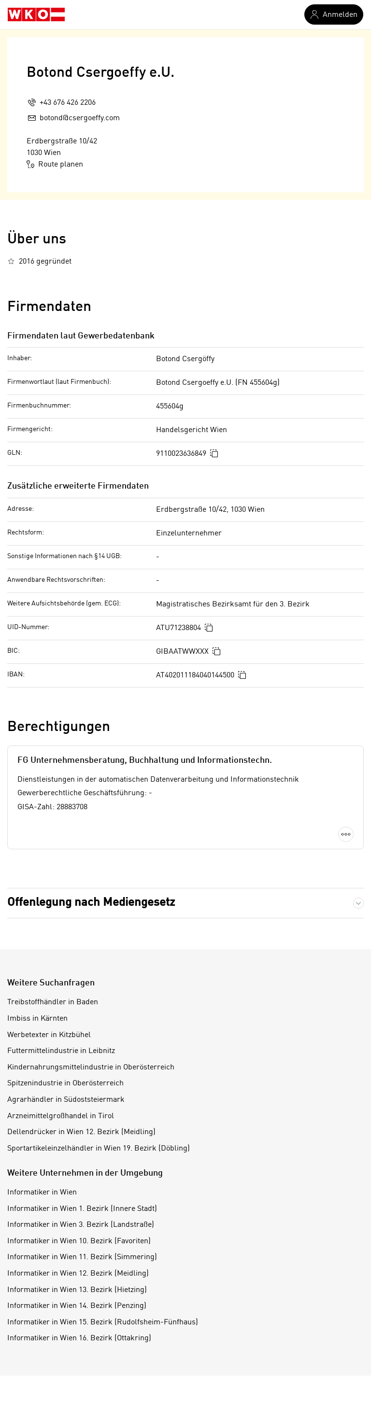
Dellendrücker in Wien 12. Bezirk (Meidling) (81, 1132)
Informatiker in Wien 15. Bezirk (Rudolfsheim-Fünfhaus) (102, 1322)
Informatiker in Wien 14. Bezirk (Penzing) (76, 1306)
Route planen (55, 164)
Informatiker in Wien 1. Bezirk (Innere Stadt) (82, 1209)
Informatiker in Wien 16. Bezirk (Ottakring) (79, 1338)
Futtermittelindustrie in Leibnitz (61, 1051)
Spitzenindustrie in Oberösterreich (65, 1083)
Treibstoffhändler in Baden (52, 1002)
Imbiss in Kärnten (37, 1019)
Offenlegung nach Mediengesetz (91, 903)
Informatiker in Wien (42, 1192)
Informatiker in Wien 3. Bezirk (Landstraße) (80, 1225)
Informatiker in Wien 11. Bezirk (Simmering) (82, 1257)
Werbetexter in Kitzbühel (49, 1035)
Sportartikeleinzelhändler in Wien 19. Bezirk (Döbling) (98, 1148)
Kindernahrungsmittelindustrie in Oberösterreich (90, 1067)
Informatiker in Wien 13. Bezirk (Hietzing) (77, 1290)
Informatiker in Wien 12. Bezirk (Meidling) (78, 1274)
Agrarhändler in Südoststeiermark (66, 1100)
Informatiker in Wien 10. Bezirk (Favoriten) (79, 1241)
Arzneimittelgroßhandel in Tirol (60, 1116)
